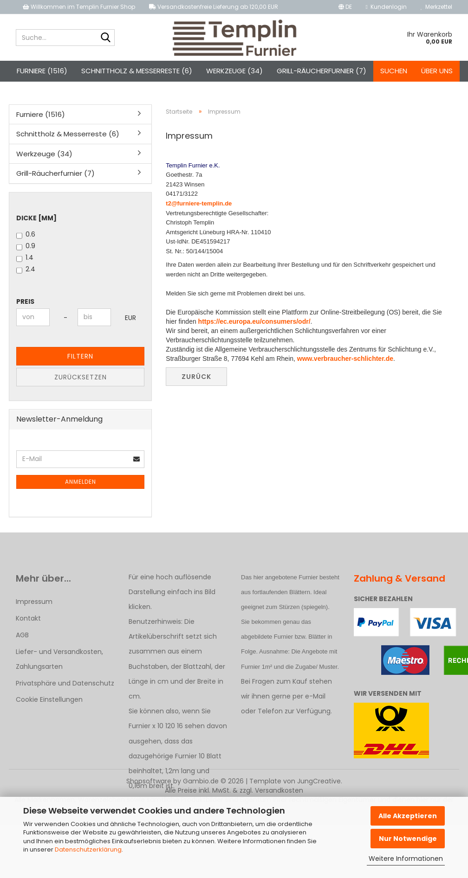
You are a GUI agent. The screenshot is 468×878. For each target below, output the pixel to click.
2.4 (25, 269)
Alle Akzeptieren (407, 815)
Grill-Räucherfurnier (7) (321, 71)
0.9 (25, 245)
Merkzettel (436, 7)
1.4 (24, 257)
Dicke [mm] (36, 218)
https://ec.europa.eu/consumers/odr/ (254, 321)
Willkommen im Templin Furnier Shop (79, 7)
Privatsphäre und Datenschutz (65, 683)
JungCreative (319, 781)
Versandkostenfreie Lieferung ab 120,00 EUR (213, 7)
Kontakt (28, 618)
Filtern (80, 356)
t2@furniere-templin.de (199, 203)
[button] (345, 7)
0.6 (25, 234)
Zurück (196, 376)
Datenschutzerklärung (88, 849)
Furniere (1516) (42, 71)
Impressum (34, 601)
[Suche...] (106, 38)
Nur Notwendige (408, 838)
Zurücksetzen (80, 377)
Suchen (393, 71)
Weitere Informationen (406, 858)
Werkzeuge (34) (234, 71)
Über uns (437, 71)
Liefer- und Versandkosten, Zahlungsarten (59, 659)
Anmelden (80, 482)
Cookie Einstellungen (49, 699)
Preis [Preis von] (25, 301)
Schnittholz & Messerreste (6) (136, 71)
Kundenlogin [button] (386, 7)
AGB (22, 635)
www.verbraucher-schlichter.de (345, 358)
